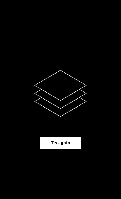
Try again (60, 143)
